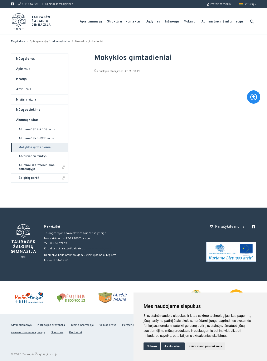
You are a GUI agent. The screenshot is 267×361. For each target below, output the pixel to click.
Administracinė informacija (222, 22)
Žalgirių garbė (29, 178)
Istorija (21, 79)
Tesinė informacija (82, 325)
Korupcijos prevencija (51, 325)
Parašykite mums (227, 226)
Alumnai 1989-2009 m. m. (37, 130)
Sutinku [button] (152, 346)
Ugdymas (153, 22)
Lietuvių (247, 4)
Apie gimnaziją (91, 22)
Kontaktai (75, 332)
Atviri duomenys (21, 325)
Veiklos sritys (107, 325)
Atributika (23, 89)
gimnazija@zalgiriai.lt (58, 4)
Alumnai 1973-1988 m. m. (37, 139)
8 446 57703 (28, 4)
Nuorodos (57, 332)
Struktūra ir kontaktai (124, 22)
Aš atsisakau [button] (172, 346)
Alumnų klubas (61, 41)
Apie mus (23, 69)
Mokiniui (190, 22)
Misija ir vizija (26, 100)
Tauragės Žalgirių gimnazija (38, 21)
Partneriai (128, 325)
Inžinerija (172, 22)
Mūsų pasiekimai (28, 110)
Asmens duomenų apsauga (28, 332)
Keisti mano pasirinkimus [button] (205, 346)
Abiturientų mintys (33, 156)
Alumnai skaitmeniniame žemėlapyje (37, 167)
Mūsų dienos (25, 59)
